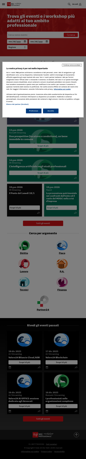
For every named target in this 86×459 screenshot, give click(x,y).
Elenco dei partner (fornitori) (17, 104)
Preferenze (33, 111)
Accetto (51, 111)
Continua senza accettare (72, 65)
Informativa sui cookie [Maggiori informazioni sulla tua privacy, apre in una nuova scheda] (62, 89)
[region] (43, 90)
